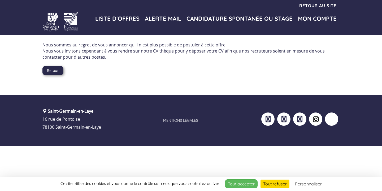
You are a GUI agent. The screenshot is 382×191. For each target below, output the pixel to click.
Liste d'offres (117, 18)
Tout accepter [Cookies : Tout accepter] (241, 183)
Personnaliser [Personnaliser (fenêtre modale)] (308, 183)
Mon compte (317, 18)
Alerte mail (163, 18)
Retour (53, 70)
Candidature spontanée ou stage (239, 18)
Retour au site (317, 5)
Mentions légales (180, 120)
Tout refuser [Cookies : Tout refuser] (275, 183)
